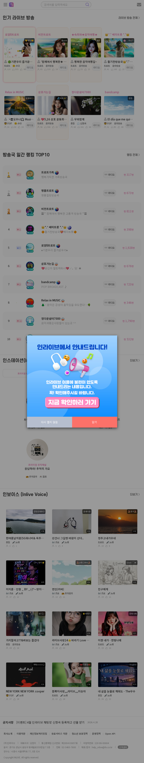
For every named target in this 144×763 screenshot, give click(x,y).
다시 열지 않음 (49, 422)
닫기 (94, 422)
